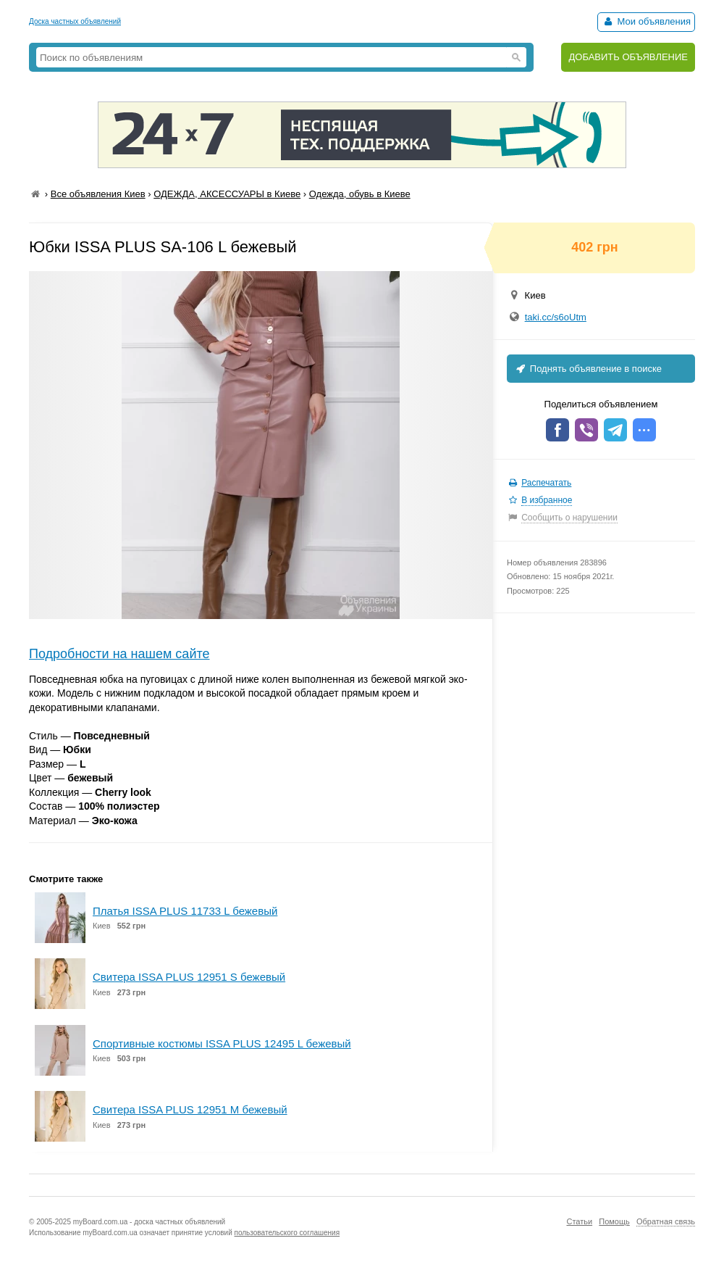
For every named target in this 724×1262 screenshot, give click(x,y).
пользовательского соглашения (287, 1233)
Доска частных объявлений (75, 21)
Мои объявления (646, 21)
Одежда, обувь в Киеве (360, 193)
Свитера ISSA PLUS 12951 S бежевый (189, 977)
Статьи (579, 1221)
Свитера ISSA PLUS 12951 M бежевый (190, 1109)
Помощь (614, 1221)
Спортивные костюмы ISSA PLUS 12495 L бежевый (222, 1043)
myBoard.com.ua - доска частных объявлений (149, 1222)
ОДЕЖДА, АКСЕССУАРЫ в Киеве (226, 193)
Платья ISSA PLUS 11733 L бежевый (185, 911)
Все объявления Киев (98, 193)
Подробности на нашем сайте (119, 654)
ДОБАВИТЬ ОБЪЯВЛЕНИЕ (628, 56)
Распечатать (546, 483)
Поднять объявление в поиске (588, 368)
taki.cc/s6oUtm (555, 317)
